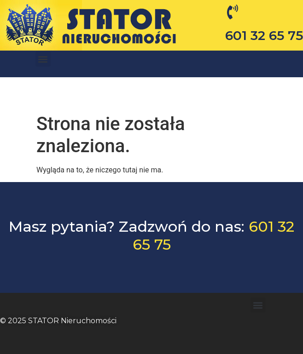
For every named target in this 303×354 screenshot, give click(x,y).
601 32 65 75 (264, 35)
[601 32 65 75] (232, 12)
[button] (43, 60)
